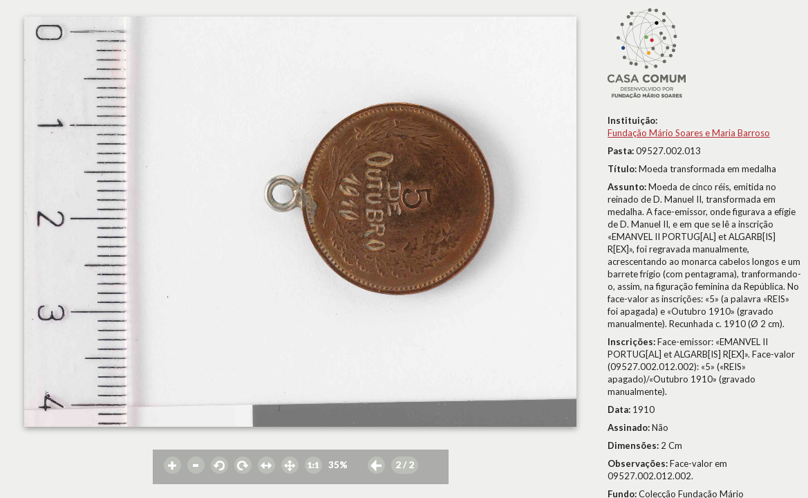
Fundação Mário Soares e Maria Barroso (689, 132)
